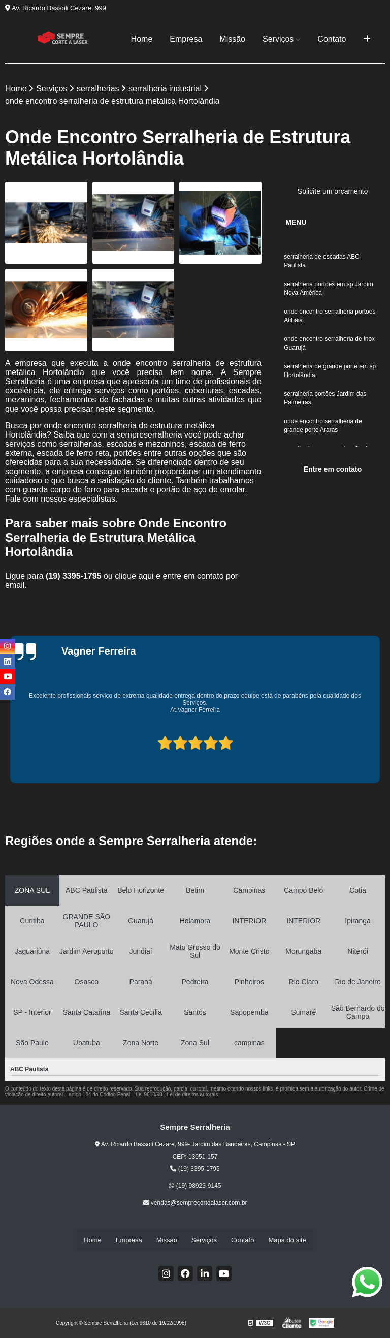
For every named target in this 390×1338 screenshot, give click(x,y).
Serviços (278, 39)
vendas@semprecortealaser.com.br (195, 1203)
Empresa (186, 39)
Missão (232, 39)
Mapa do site (287, 1240)
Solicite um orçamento (333, 192)
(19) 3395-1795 (75, 576)
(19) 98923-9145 (195, 1186)
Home (142, 39)
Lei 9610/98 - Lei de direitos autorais (177, 1095)
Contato (331, 39)
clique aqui (134, 576)
